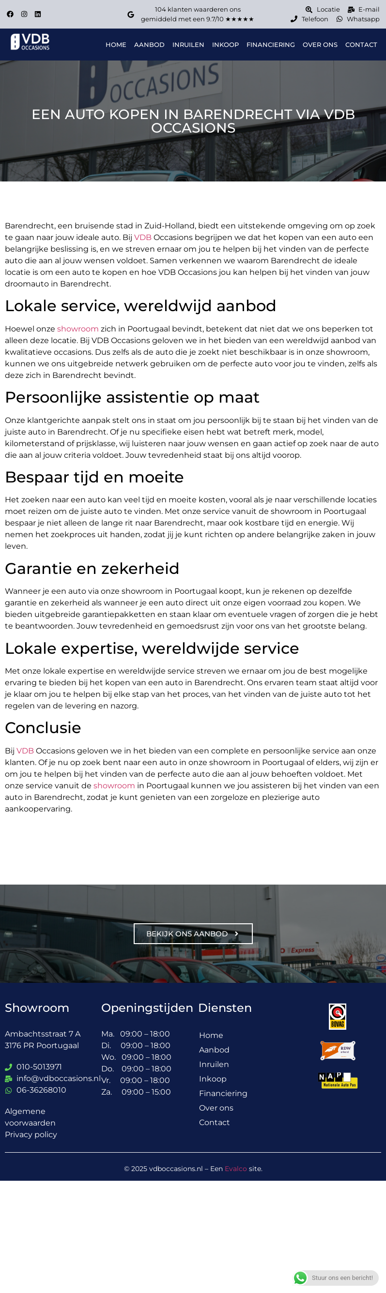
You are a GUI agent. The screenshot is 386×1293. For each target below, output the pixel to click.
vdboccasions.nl (176, 1168)
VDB (143, 237)
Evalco (236, 1168)
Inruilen (188, 44)
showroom (78, 328)
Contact (361, 44)
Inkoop (225, 44)
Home (116, 44)
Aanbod (150, 44)
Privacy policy (31, 1134)
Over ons (320, 44)
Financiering (271, 44)
